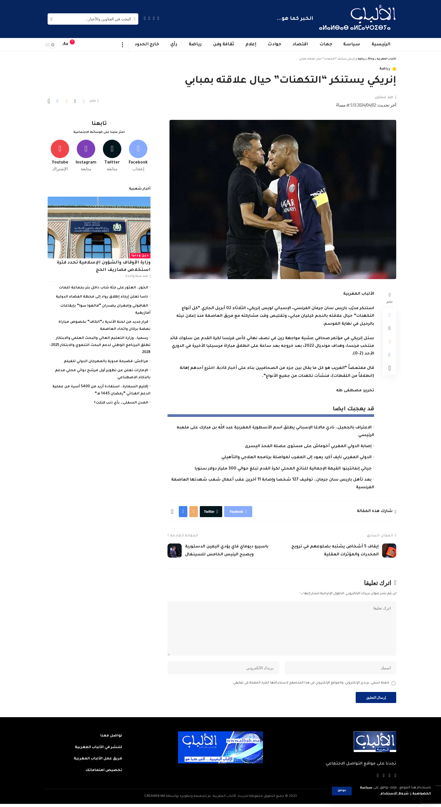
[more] (122, 45)
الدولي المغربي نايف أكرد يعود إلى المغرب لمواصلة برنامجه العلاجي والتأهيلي (296, 457)
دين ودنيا (140, 255)
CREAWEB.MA (154, 799)
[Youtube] (60, 155)
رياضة (385, 69)
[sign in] (83, 45)
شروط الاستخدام (394, 794)
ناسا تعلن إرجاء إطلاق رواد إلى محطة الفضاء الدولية (102, 296)
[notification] (75, 45)
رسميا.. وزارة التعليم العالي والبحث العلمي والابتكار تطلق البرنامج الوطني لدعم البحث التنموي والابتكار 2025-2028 (99, 345)
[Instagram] (145, 18)
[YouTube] (149, 18)
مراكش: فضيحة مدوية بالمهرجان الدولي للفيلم (106, 361)
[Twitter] (154, 18)
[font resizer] (65, 44)
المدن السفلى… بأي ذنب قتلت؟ (121, 402)
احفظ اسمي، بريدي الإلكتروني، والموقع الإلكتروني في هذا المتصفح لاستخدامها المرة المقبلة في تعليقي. (310, 685)
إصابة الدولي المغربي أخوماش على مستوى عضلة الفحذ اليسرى (308, 446)
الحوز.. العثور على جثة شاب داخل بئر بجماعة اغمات (103, 287)
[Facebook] (158, 18)
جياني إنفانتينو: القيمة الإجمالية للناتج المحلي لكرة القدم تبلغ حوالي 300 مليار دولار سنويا (283, 469)
